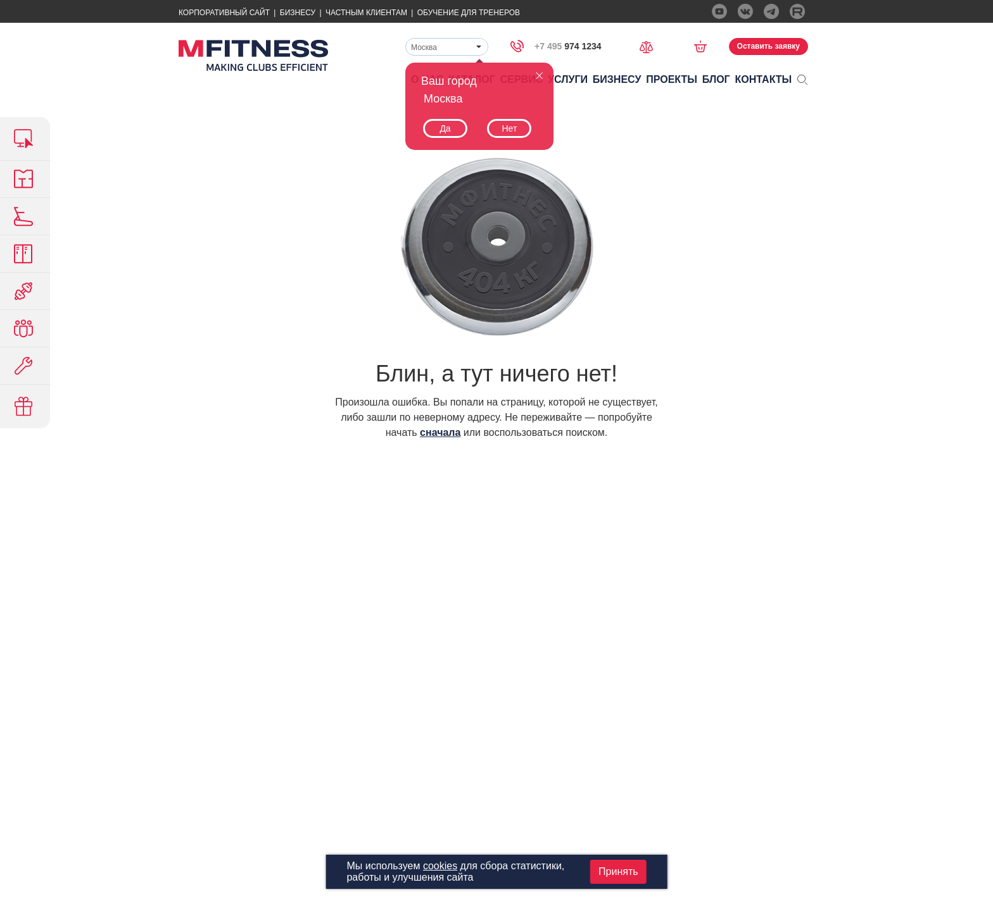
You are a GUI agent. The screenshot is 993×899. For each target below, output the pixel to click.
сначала (440, 432)
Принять (618, 871)
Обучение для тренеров (468, 12)
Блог (716, 79)
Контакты (763, 79)
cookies (440, 865)
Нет (509, 128)
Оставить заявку (768, 46)
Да (445, 128)
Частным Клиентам (366, 12)
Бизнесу (297, 12)
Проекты (671, 79)
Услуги (568, 79)
